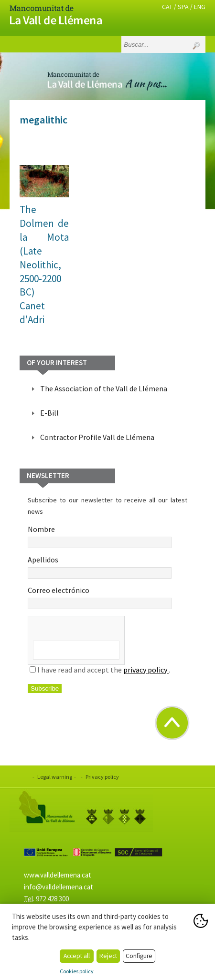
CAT (167, 6)
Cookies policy (77, 971)
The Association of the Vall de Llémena (103, 388)
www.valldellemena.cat (57, 874)
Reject (108, 956)
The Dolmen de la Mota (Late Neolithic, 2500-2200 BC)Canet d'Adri (44, 264)
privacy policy (146, 669)
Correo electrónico (100, 597)
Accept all (77, 956)
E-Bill (49, 413)
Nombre (100, 536)
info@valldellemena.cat (58, 886)
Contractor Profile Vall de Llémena (97, 437)
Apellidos (100, 567)
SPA (183, 6)
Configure (139, 956)
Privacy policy (102, 776)
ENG (199, 6)
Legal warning (54, 776)
